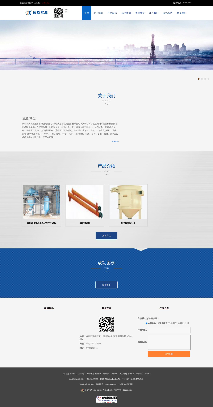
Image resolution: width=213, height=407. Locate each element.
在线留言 (167, 13)
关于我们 (98, 13)
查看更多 (106, 285)
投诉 (185, 323)
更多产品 (106, 236)
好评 (171, 323)
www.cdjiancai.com (110, 384)
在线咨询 (164, 308)
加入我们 (154, 13)
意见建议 (162, 323)
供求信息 (90, 374)
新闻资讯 (49, 308)
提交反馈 (169, 354)
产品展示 (112, 13)
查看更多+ (115, 141)
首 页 (65, 374)
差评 (178, 323)
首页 (86, 13)
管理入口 (148, 374)
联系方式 (106, 308)
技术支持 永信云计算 (126, 384)
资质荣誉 (140, 13)
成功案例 (126, 13)
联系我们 (181, 13)
